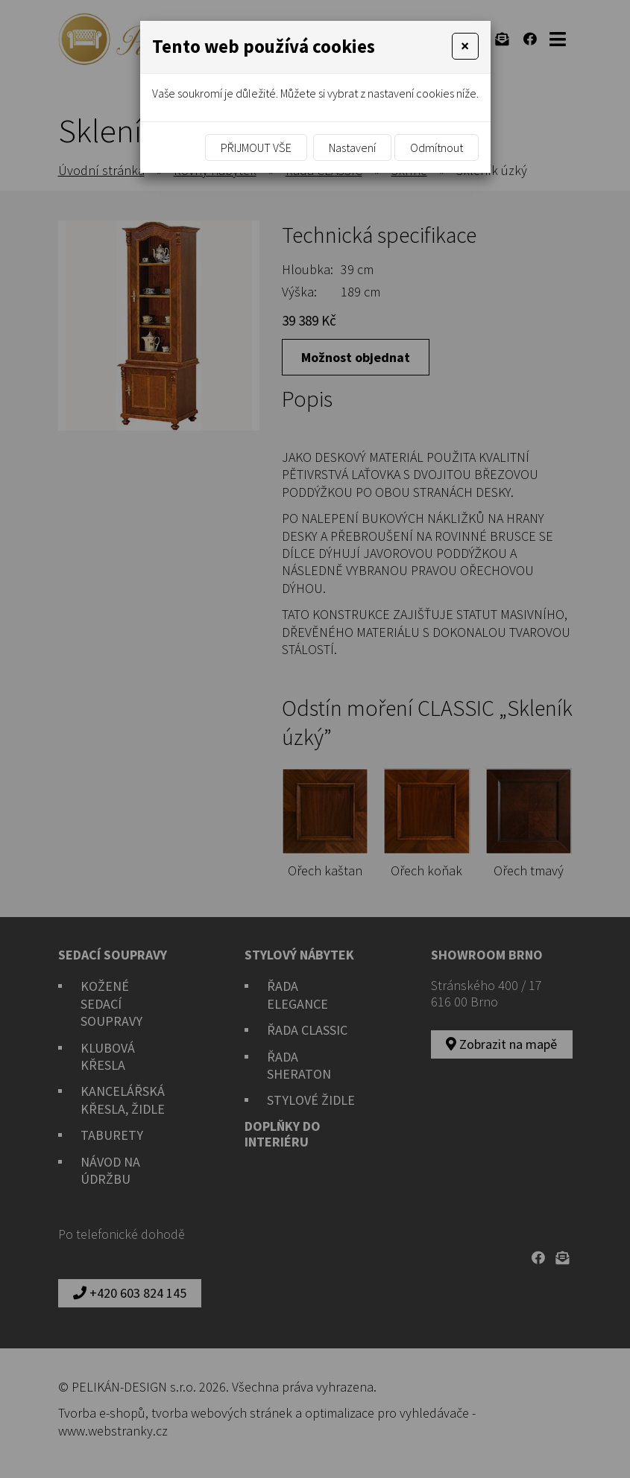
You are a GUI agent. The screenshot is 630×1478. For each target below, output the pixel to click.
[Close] (465, 46)
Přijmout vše (256, 147)
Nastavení (352, 147)
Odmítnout (436, 147)
